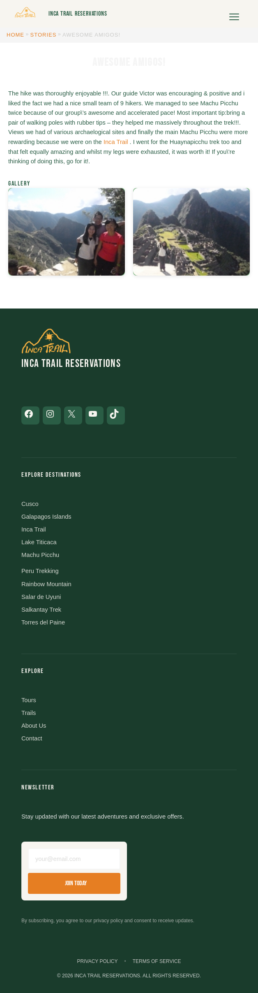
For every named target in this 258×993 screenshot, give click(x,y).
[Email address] (74, 859)
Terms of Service (157, 961)
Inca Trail (116, 142)
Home (15, 35)
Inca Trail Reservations (77, 14)
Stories (43, 35)
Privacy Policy (97, 961)
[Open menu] (234, 14)
